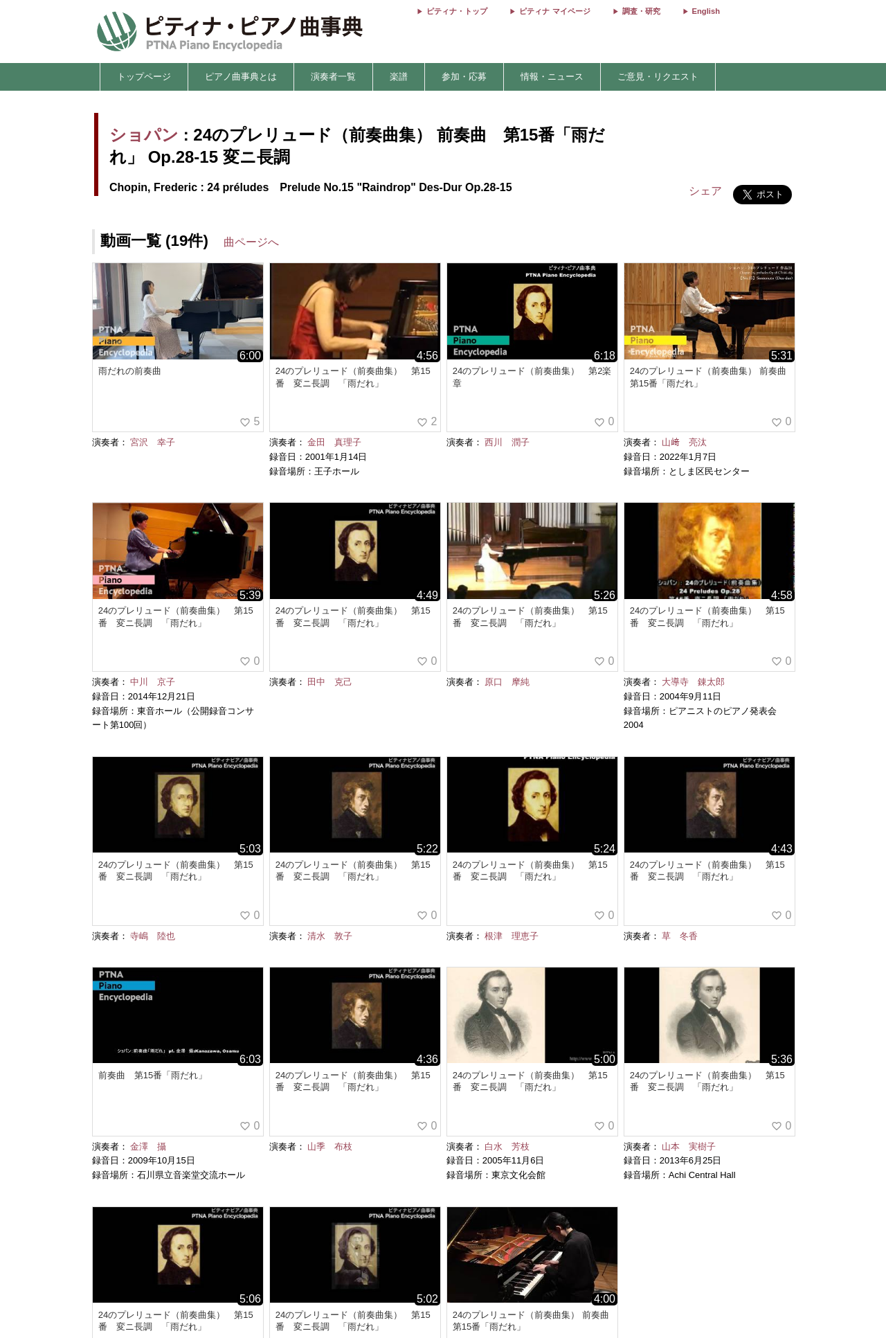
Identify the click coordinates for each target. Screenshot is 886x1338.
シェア (705, 191)
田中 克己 (329, 682)
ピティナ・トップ (456, 11)
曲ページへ (251, 242)
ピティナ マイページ (554, 11)
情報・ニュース (552, 76)
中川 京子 (152, 682)
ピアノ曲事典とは (241, 76)
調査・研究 (641, 11)
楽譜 (399, 76)
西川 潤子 (507, 442)
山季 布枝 (329, 1146)
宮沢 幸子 (152, 442)
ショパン (144, 134)
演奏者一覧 (333, 76)
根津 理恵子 (512, 936)
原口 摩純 (507, 682)
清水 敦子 (329, 936)
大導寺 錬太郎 (693, 682)
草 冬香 (680, 936)
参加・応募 (464, 76)
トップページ (144, 76)
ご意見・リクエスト (657, 76)
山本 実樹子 (689, 1146)
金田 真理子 (334, 442)
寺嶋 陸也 (152, 936)
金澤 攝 (148, 1146)
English (706, 11)
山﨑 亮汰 (684, 442)
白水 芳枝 (507, 1146)
